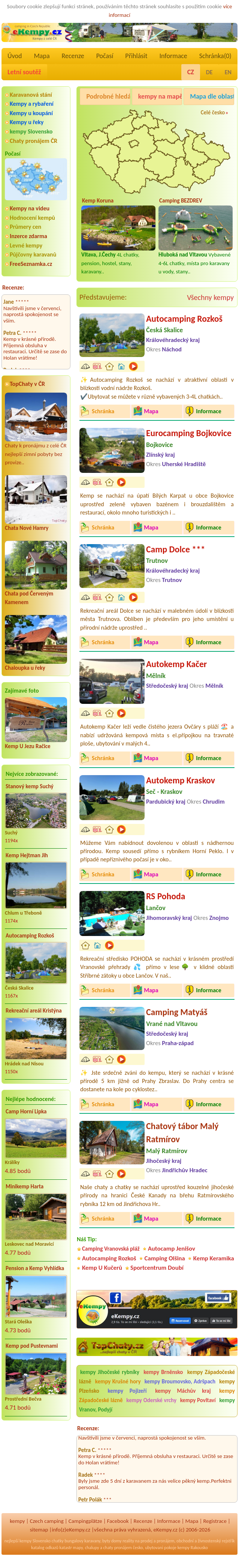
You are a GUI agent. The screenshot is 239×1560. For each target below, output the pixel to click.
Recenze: (13, 287)
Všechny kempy (210, 297)
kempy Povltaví (198, 1400)
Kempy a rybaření (32, 103)
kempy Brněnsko (163, 1372)
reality (128, 1541)
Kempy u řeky (26, 122)
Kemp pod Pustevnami (32, 1345)
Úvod (14, 56)
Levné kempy (26, 245)
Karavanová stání (31, 94)
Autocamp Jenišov (171, 1248)
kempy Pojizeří (127, 1391)
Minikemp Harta (24, 1186)
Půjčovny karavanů (33, 254)
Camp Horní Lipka (26, 1111)
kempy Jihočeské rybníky (109, 1372)
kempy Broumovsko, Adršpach (180, 1381)
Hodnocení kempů (32, 217)
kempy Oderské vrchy (151, 1400)
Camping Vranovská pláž (111, 1248)
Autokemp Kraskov (180, 780)
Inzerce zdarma (28, 236)
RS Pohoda (165, 896)
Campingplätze (85, 1521)
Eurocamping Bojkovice (189, 433)
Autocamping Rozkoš (30, 935)
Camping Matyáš (177, 1011)
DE (209, 72)
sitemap (39, 1529)
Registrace (214, 1521)
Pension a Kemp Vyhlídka (35, 1268)
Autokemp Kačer (176, 663)
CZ (190, 72)
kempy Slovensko (31, 131)
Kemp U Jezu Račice (28, 746)
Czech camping (47, 1521)
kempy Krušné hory (118, 1381)
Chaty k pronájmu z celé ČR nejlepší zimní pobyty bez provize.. (36, 429)
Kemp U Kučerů (102, 1268)
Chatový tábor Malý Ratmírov (182, 1132)
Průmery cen (25, 226)
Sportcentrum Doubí (157, 1268)
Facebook (118, 1521)
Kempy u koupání (31, 113)
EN (228, 72)
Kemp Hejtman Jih (27, 855)
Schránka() (215, 56)
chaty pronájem (117, 1547)
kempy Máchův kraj (183, 1391)
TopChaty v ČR (27, 383)
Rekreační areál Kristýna (34, 1010)
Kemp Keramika (213, 1258)
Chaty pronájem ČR (33, 140)
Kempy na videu (29, 208)
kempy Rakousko (193, 1547)
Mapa (41, 56)
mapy (78, 1547)
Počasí (105, 56)
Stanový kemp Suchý (30, 786)
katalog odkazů (44, 1547)
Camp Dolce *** (175, 549)
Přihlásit (136, 56)
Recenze (73, 56)
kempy (17, 1521)
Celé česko (213, 112)
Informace (173, 56)
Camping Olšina (165, 1258)
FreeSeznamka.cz (31, 263)
